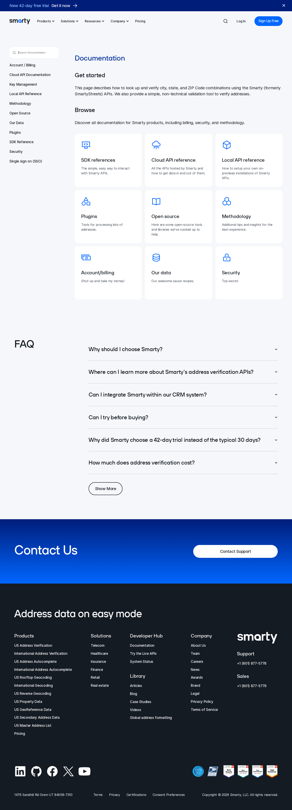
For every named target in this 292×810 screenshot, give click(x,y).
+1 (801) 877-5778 (251, 663)
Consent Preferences (169, 795)
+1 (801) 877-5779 (251, 686)
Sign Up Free (268, 21)
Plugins (15, 133)
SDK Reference (21, 142)
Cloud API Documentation (29, 75)
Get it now (64, 5)
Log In (241, 21)
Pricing (140, 21)
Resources (95, 21)
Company (120, 21)
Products (46, 21)
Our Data (16, 123)
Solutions (70, 21)
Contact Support (235, 551)
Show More (105, 488)
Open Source (19, 113)
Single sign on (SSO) (25, 161)
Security (15, 152)
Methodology (20, 104)
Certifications (136, 795)
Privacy (114, 795)
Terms (98, 795)
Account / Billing (22, 65)
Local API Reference (25, 94)
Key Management (23, 84)
